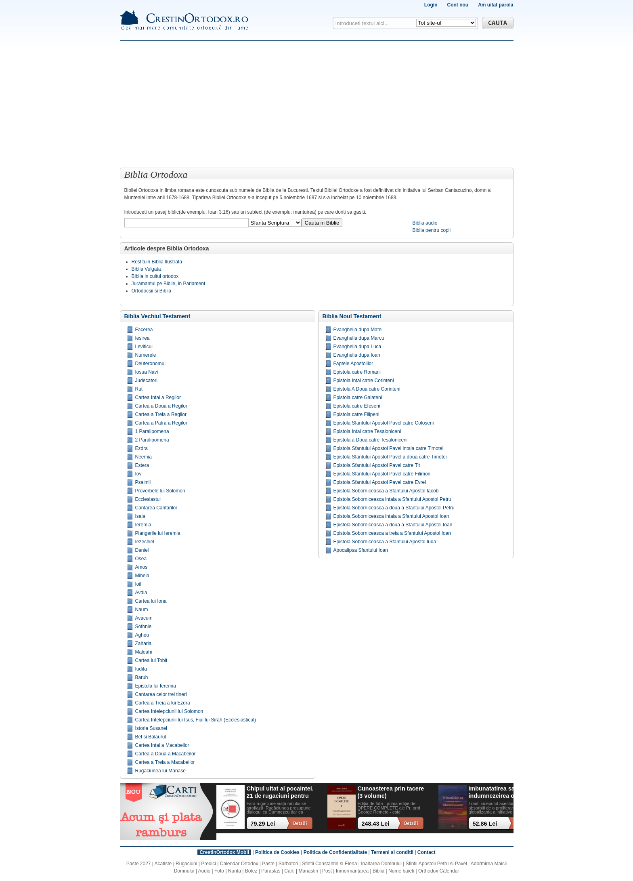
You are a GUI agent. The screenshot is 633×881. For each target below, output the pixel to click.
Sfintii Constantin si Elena (329, 863)
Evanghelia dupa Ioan (356, 355)
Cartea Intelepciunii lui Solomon (169, 711)
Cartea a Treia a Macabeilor (165, 762)
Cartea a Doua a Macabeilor (165, 754)
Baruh (141, 677)
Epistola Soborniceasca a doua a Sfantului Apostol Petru (394, 508)
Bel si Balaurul (150, 737)
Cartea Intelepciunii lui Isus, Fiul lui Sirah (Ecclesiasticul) (195, 720)
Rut (139, 389)
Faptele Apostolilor (353, 363)
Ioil (138, 584)
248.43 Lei (376, 823)
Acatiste (163, 863)
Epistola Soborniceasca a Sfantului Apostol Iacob (386, 491)
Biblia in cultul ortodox (155, 276)
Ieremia (143, 525)
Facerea (144, 329)
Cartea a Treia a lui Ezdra (162, 703)
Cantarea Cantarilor (156, 508)
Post (327, 871)
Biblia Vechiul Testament (157, 316)
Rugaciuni (186, 863)
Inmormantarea (352, 871)
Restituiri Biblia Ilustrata (157, 262)
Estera (142, 465)
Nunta (234, 871)
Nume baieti (401, 871)
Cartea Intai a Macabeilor (162, 745)
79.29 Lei (263, 823)
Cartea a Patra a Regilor (161, 423)
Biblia (378, 871)
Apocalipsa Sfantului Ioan (360, 550)
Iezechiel (144, 542)
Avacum (144, 618)
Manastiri (308, 871)
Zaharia (143, 643)
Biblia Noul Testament (352, 316)
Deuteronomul (150, 363)
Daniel (142, 550)
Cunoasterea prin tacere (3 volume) (391, 792)
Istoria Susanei (151, 728)
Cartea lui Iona (151, 601)
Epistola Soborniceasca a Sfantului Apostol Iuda (384, 542)
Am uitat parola (495, 5)
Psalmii (143, 482)
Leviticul (144, 346)
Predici (208, 863)
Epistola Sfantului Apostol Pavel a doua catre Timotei (390, 457)
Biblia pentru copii (431, 230)
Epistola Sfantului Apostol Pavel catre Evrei (379, 482)
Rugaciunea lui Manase (160, 771)
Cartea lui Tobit (151, 660)
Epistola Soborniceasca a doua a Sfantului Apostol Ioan (393, 525)
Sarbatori (288, 863)
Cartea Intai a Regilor (158, 397)
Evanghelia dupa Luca (357, 346)
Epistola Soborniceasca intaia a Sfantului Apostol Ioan (391, 516)
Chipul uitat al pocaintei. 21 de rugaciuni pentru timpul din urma (280, 792)
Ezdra (141, 448)
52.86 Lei (485, 823)
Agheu (142, 635)
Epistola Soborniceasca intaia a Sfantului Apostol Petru (392, 499)
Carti (289, 871)
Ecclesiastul (148, 499)
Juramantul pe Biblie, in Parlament (168, 283)
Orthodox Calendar (438, 871)
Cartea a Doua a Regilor (161, 406)
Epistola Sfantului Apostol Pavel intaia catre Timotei (388, 448)
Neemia (143, 457)
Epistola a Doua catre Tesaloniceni (370, 440)
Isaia (140, 516)
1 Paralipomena (152, 431)
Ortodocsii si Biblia (152, 291)
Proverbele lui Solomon (160, 491)
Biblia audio (424, 223)
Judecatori (146, 380)
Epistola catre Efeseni (356, 406)
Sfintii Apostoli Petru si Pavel (436, 863)
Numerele (145, 355)
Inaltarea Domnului (381, 863)
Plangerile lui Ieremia (157, 533)
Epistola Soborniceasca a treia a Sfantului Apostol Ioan (392, 533)
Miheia (142, 575)
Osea (141, 558)
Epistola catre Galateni (357, 397)
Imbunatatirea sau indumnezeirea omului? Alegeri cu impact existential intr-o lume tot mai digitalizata (501, 792)
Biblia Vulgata (146, 269)
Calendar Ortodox (239, 863)
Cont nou (457, 5)
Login (431, 5)
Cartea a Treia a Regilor (161, 414)
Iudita (141, 669)
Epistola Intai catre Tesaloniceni (367, 431)
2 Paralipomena (152, 440)
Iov (138, 474)
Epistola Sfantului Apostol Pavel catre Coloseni (383, 423)
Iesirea (142, 338)
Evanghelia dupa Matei (358, 329)
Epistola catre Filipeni (356, 414)
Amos (141, 567)
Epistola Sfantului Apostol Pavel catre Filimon (382, 474)
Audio (204, 871)
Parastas (270, 871)
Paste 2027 (138, 863)
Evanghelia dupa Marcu (358, 338)
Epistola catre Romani (357, 372)
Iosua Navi (146, 372)
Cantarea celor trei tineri (161, 694)
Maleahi (143, 652)
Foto (219, 871)
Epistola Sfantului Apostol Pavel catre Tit (376, 465)
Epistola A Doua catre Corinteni (366, 389)
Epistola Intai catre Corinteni (363, 380)
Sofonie (143, 626)
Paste (268, 863)
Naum (141, 609)
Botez (251, 871)
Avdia (141, 592)
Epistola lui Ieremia (155, 686)
